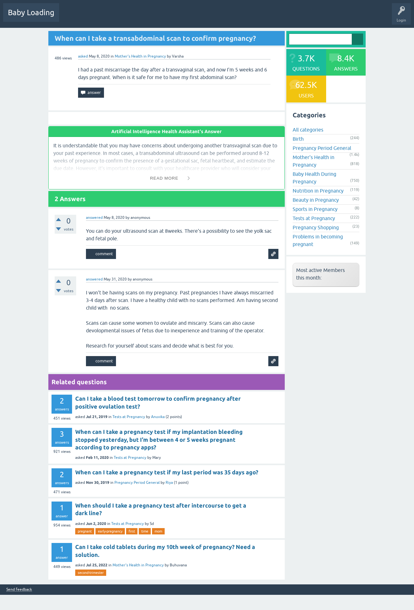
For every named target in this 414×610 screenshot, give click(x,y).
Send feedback (19, 590)
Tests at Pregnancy (129, 417)
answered (94, 217)
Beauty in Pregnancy (316, 200)
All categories (308, 129)
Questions (72, 17)
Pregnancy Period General (137, 482)
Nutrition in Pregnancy (318, 191)
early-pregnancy (110, 531)
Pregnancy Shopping (316, 227)
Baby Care (224, 17)
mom (158, 531)
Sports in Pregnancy (315, 209)
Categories (146, 17)
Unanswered (118, 17)
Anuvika (158, 417)
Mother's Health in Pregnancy (140, 56)
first (132, 531)
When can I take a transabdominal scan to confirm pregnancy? (155, 38)
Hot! (94, 17)
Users (168, 17)
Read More (164, 178)
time (144, 531)
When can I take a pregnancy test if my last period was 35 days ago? (166, 472)
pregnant (85, 531)
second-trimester (91, 573)
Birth (298, 139)
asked (83, 56)
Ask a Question (195, 17)
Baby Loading (31, 12)
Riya (169, 482)
